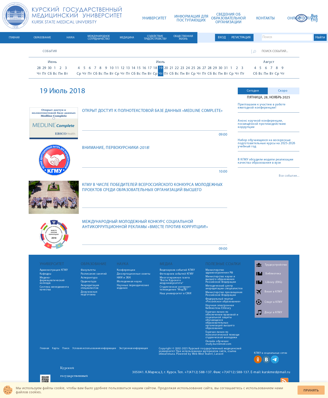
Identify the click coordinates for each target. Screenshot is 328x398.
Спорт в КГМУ (273, 302)
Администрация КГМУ (54, 270)
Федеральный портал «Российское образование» (223, 300)
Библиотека (273, 273)
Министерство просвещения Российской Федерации (224, 293)
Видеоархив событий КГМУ (177, 270)
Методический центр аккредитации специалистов (224, 287)
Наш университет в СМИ (176, 293)
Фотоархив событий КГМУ (177, 274)
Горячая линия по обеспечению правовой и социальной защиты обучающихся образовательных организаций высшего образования (222, 320)
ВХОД (222, 37)
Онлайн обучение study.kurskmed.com (218, 342)
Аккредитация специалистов (90, 286)
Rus (314, 16)
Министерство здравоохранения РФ (219, 271)
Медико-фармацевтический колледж (52, 280)
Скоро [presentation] (283, 91)
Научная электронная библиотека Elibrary (220, 307)
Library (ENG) (274, 282)
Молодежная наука (129, 281)
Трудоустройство (276, 265)
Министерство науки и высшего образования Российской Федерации (221, 279)
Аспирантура (89, 277)
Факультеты (88, 270)
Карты (55, 348)
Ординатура (89, 281)
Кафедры (45, 274)
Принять (311, 390)
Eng (314, 20)
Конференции (126, 270)
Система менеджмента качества (54, 288)
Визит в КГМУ (273, 291)
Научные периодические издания (133, 286)
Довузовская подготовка (89, 293)
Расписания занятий (94, 274)
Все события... (289, 176)
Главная (44, 348)
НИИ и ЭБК (124, 277)
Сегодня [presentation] (253, 91)
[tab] (253, 91)
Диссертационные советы (133, 274)
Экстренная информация (133, 348)
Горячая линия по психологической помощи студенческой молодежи (223, 335)
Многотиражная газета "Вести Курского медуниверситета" (175, 280)
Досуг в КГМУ (273, 312)
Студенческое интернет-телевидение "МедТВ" (176, 288)
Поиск (65, 348)
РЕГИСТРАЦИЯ (241, 37)
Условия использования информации (94, 348)
